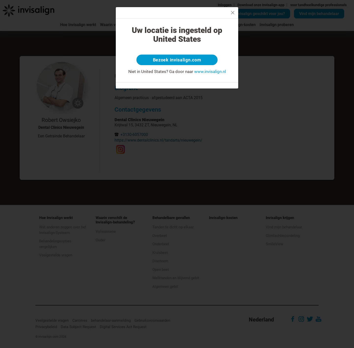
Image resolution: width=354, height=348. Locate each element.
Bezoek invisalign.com (177, 60)
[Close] (232, 12)
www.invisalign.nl (210, 72)
